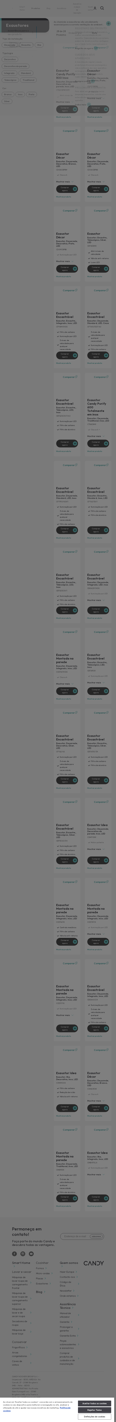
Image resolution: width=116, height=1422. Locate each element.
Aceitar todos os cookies (94, 1403)
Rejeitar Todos (94, 1410)
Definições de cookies (94, 1416)
